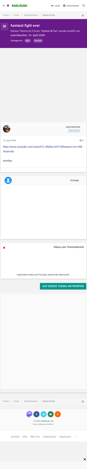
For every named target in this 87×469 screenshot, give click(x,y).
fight (27, 40)
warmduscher (19, 35)
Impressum (65, 436)
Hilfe (24, 436)
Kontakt (15, 436)
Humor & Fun (49, 31)
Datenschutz (49, 436)
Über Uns (35, 436)
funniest (38, 40)
